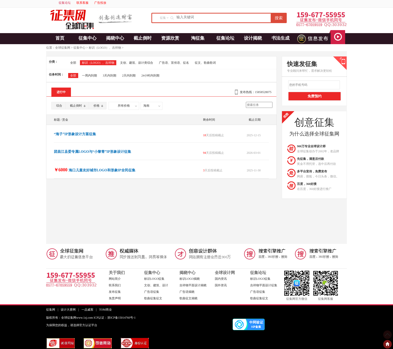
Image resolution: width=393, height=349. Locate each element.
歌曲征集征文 (153, 298)
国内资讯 (221, 279)
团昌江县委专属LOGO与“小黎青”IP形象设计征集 (92, 152)
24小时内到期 (150, 75)
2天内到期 (129, 75)
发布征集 (115, 292)
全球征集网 (62, 47)
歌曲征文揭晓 (188, 298)
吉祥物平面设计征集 (263, 285)
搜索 (279, 18)
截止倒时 (143, 38)
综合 (59, 105)
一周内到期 (89, 75)
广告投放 (100, 3)
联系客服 (82, 3)
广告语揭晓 (186, 292)
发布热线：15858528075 (255, 92)
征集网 (50, 309)
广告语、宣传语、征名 (174, 62)
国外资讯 (221, 285)
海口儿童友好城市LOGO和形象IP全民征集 (102, 170)
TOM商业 (105, 309)
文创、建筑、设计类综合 (136, 62)
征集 (163, 18)
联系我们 (115, 285)
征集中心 (87, 38)
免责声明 (115, 298)
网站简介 (115, 279)
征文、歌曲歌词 (205, 62)
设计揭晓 (253, 38)
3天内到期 (109, 75)
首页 (59, 38)
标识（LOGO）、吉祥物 (105, 47)
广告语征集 (151, 292)
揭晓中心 (115, 38)
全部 (73, 62)
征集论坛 (65, 3)
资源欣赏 (170, 38)
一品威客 (87, 309)
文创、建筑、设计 (156, 285)
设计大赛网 (68, 309)
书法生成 (280, 38)
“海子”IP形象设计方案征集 (75, 134)
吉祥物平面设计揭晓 (193, 285)
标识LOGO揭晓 (189, 279)
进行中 (61, 92)
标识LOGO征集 (154, 279)
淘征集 (198, 38)
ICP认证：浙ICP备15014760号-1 (115, 317)
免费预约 (315, 96)
